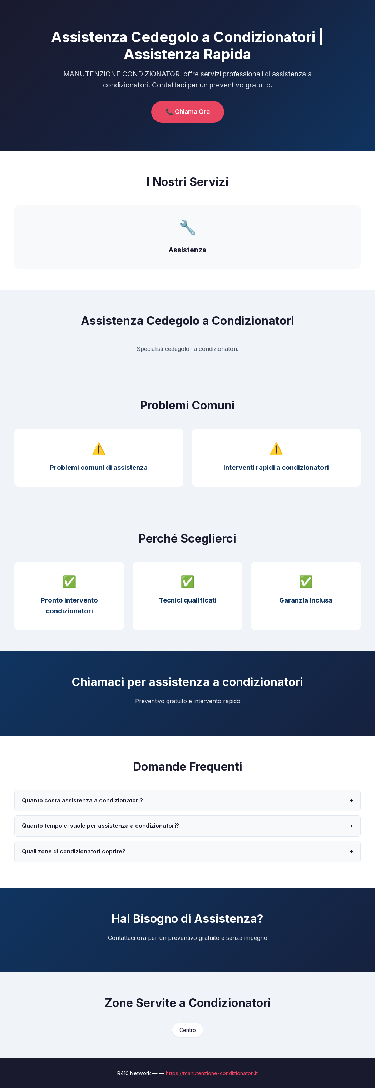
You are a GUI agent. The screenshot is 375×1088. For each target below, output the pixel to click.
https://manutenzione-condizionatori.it (212, 1073)
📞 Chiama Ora (188, 111)
